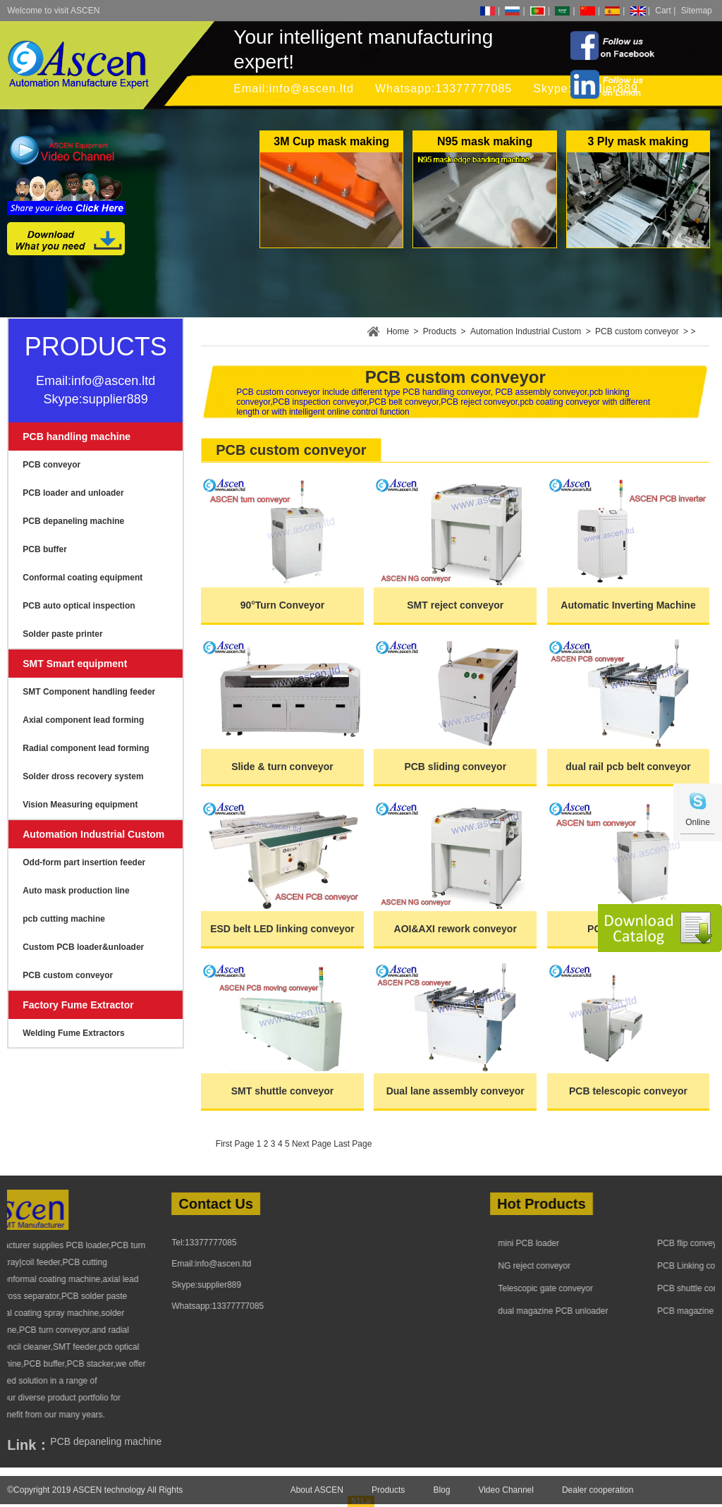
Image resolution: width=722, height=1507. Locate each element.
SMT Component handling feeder (89, 692)
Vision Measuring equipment (80, 805)
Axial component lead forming (83, 720)
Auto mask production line (76, 891)
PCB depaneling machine (73, 521)
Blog (441, 1498)
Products (439, 331)
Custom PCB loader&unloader (83, 947)
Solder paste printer (62, 634)
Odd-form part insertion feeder (84, 862)
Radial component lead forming (86, 748)
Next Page (311, 1144)
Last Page (353, 1144)
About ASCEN (316, 1498)
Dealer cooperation (597, 1498)
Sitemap (696, 11)
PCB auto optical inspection (79, 606)
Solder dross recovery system (83, 776)
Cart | (665, 11)
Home (397, 331)
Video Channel (506, 1498)
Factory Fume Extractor (78, 1005)
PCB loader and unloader (73, 493)
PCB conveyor (51, 465)
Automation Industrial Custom (93, 834)
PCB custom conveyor (68, 975)
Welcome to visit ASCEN (53, 11)
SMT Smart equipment (75, 663)
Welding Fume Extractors (73, 1033)
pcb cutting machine (64, 919)
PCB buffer (45, 549)
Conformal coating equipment (82, 577)
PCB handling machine (76, 436)
